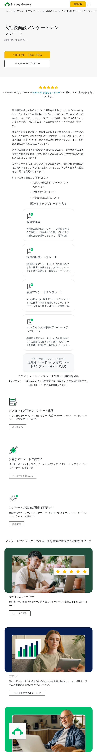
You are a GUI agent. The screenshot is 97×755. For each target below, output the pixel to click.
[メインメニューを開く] (90, 4)
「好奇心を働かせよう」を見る (27, 692)
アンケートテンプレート (29, 11)
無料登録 (78, 4)
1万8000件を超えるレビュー (46, 92)
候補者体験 (51, 11)
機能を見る (17, 427)
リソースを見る (19, 613)
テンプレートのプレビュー (27, 63)
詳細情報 (16, 524)
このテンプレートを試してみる (27, 55)
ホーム (9, 11)
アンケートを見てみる (22, 475)
